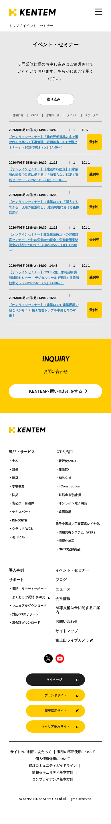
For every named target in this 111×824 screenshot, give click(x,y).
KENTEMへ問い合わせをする (55, 391)
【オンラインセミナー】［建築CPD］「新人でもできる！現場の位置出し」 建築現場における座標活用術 (44, 207)
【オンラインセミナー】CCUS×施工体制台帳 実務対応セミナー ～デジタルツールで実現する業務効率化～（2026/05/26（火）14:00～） (44, 277)
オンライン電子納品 (73, 503)
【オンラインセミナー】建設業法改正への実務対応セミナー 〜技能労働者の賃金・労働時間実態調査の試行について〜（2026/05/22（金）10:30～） (43, 242)
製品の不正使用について (76, 752)
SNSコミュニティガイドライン (53, 766)
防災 (15, 495)
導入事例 (16, 570)
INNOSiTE (19, 520)
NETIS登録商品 (69, 549)
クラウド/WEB (22, 528)
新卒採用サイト (56, 710)
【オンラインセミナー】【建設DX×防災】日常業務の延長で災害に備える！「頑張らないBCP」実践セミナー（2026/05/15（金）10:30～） (43, 174)
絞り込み (53, 99)
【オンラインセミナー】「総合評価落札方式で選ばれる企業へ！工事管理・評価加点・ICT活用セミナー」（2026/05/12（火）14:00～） (43, 142)
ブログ (61, 580)
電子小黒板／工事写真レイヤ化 (78, 523)
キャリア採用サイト (55, 726)
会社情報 (63, 599)
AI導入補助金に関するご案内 (78, 610)
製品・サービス (22, 452)
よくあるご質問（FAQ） (29, 597)
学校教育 (18, 486)
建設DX (64, 469)
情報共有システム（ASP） (78, 532)
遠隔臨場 (65, 511)
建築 (15, 477)
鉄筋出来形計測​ (70, 495)
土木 (15, 461)
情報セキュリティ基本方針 (52, 772)
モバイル (18, 537)
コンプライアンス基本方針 (52, 779)
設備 (15, 469)
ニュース (63, 589)
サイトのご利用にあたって (30, 752)
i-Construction (69, 486)
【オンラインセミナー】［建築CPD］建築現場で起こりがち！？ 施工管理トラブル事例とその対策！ (43, 310)
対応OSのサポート (25, 614)
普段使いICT (67, 461)
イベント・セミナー (72, 570)
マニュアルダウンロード (29, 605)
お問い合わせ (67, 622)
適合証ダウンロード (26, 622)
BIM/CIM (65, 477)
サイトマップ (67, 631)
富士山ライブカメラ (72, 641)
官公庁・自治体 (23, 503)
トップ (14, 26)
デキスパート (21, 511)
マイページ (54, 679)
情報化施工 (66, 540)
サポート (16, 580)
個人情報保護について (52, 759)
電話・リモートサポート (29, 588)
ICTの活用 (64, 452)
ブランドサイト (56, 695)
